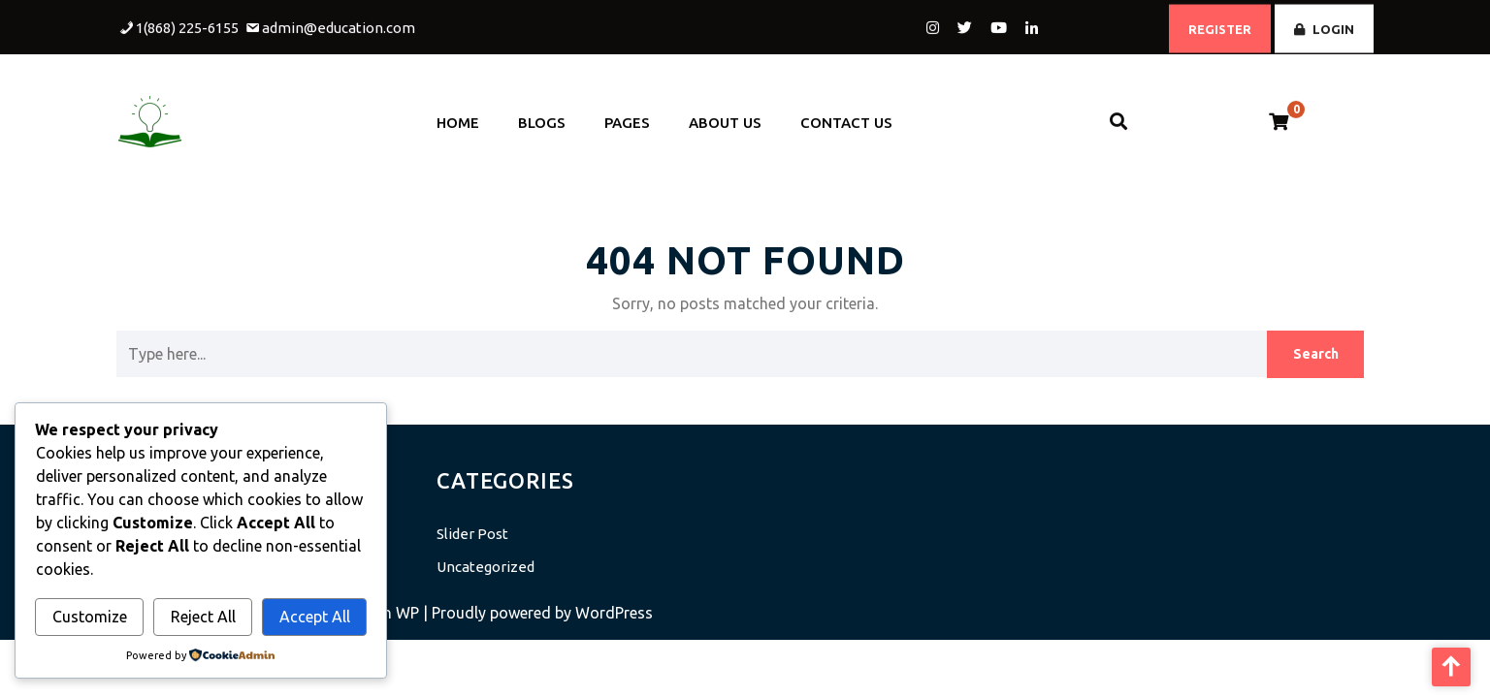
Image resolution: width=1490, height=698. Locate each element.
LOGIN (1324, 26)
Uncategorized (485, 566)
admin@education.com (338, 24)
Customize (89, 616)
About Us (725, 116)
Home (458, 116)
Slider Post (472, 533)
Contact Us (846, 116)
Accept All (314, 616)
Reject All (203, 616)
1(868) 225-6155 (187, 24)
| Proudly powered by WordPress (538, 612)
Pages (627, 116)
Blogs (542, 116)
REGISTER (1219, 26)
